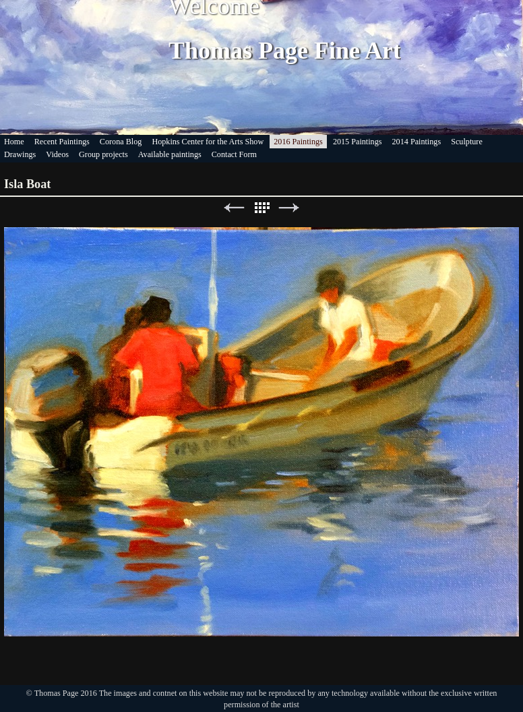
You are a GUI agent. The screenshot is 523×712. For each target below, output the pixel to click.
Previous (233, 208)
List (261, 208)
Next (289, 208)
